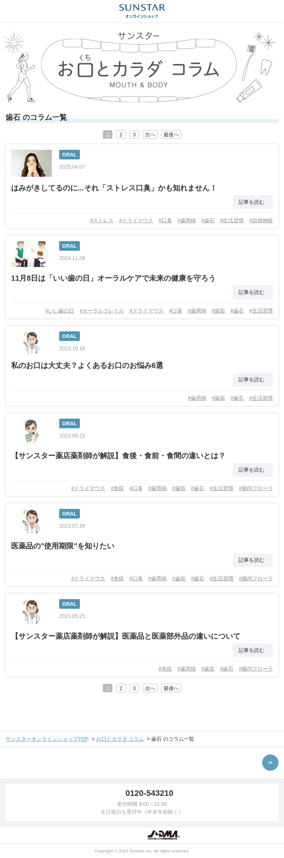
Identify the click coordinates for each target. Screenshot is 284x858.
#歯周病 (187, 220)
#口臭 (165, 220)
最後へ (171, 135)
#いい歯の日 (59, 311)
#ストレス (102, 220)
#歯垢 (218, 311)
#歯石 (208, 220)
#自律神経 (261, 220)
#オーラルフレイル (102, 311)
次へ (150, 135)
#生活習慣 (232, 220)
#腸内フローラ (256, 488)
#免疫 (117, 488)
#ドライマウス (136, 220)
